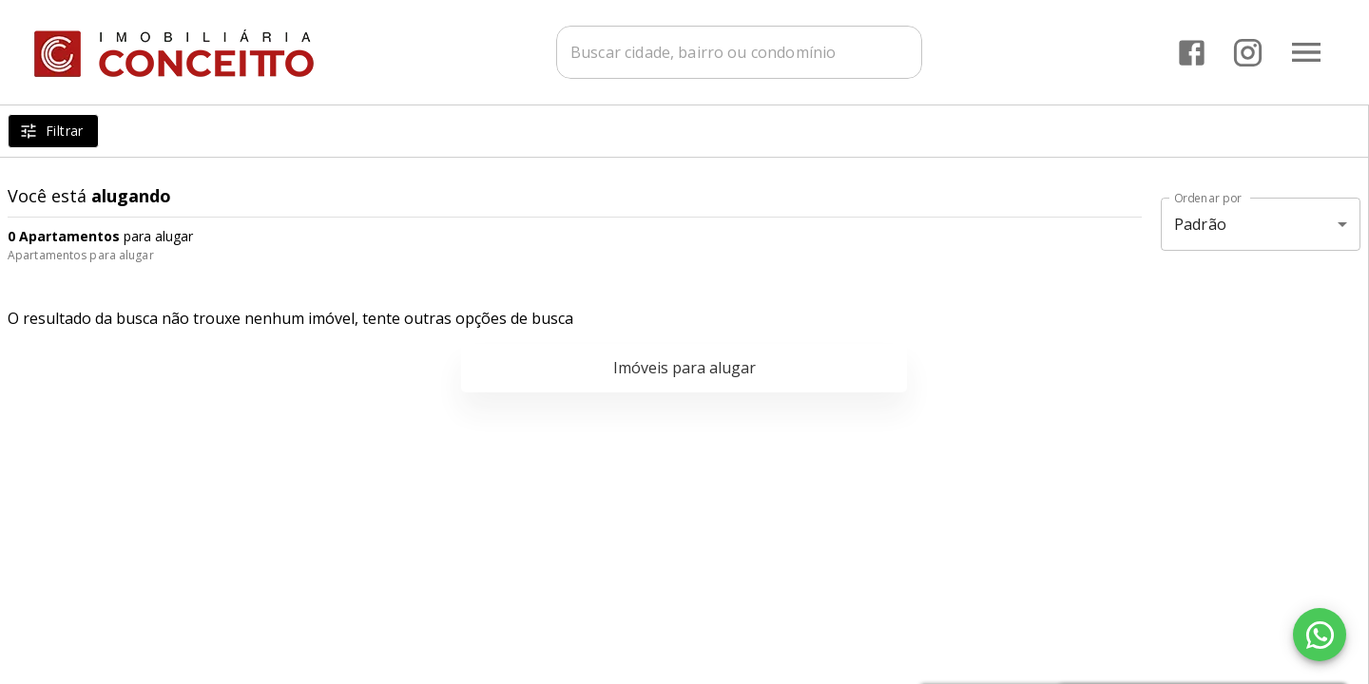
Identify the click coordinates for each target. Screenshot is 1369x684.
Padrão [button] (1200, 224)
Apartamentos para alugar (81, 255)
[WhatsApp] (1319, 634)
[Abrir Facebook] (1191, 52)
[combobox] (739, 52)
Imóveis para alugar (684, 367)
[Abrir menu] (1306, 52)
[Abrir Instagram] (1247, 52)
